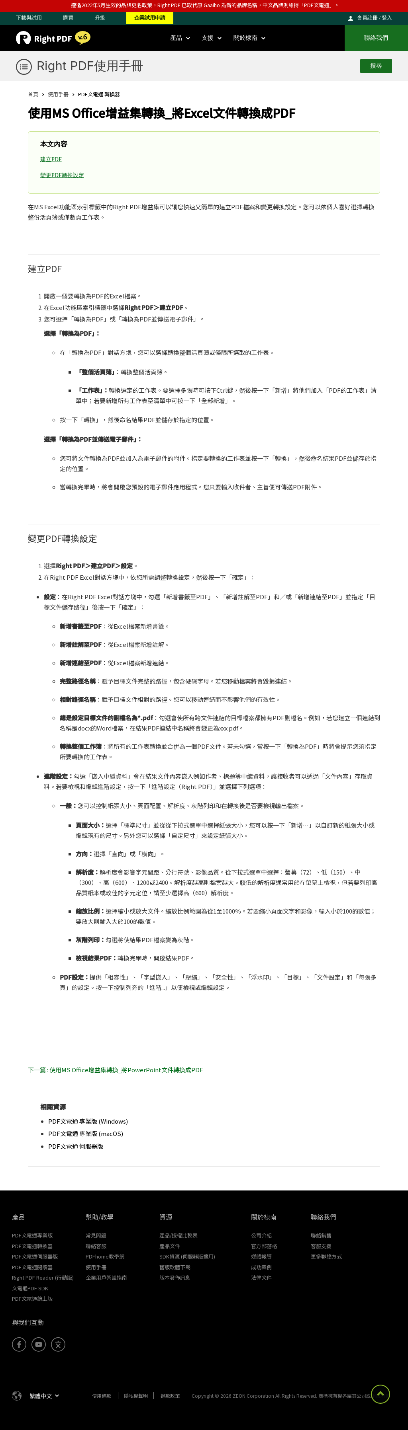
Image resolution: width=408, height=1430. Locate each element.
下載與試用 (29, 18)
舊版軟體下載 (174, 1267)
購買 (68, 18)
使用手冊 (58, 94)
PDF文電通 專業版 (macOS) (85, 1133)
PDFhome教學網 (105, 1256)
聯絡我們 (376, 38)
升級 (100, 18)
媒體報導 (261, 1256)
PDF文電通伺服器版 (35, 1256)
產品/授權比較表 (178, 1235)
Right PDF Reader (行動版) (43, 1277)
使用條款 (101, 1395)
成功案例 (261, 1267)
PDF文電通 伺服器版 (75, 1146)
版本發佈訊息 (174, 1277)
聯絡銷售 (321, 1235)
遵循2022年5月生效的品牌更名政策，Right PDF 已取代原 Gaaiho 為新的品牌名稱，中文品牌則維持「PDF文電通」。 (205, 5)
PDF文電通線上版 (32, 1298)
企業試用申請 (149, 18)
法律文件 (261, 1277)
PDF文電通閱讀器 (32, 1267)
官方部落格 (264, 1246)
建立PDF (51, 159)
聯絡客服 (96, 1246)
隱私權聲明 (136, 1395)
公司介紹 (261, 1235)
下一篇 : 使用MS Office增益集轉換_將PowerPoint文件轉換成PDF (115, 1070)
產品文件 (169, 1246)
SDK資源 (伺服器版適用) (187, 1256)
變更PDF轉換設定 (62, 175)
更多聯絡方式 (326, 1256)
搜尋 (376, 65)
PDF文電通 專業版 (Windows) (88, 1121)
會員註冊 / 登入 (374, 18)
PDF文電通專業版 (32, 1235)
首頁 (33, 94)
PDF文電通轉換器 (32, 1246)
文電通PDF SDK (30, 1288)
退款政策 (170, 1395)
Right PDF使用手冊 (90, 65)
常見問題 (96, 1235)
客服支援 (321, 1246)
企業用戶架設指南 (106, 1277)
